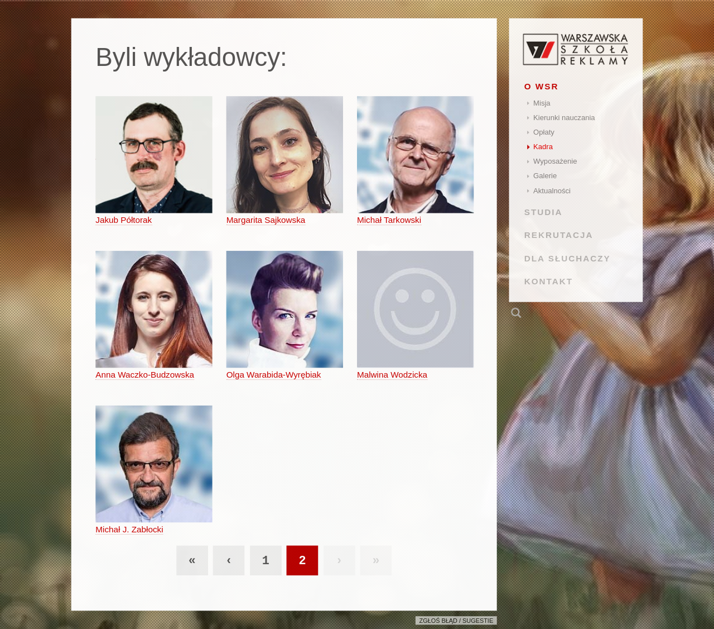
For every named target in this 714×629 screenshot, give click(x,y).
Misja (542, 103)
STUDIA (543, 212)
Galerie (545, 175)
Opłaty (543, 132)
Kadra (543, 146)
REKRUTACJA (559, 235)
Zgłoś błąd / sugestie (456, 620)
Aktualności (552, 191)
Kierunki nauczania (564, 117)
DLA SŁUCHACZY (567, 258)
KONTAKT (548, 281)
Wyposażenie (555, 161)
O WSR (541, 86)
